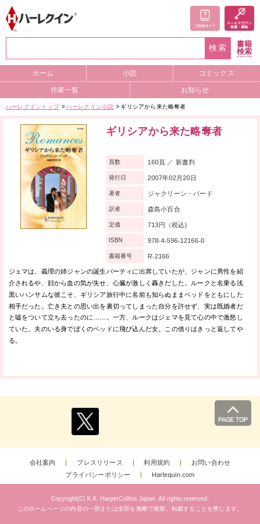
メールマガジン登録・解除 (239, 18)
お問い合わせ (210, 463)
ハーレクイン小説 (90, 106)
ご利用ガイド (205, 18)
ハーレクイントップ (32, 106)
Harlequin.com (173, 475)
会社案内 (43, 463)
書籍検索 (244, 48)
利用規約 (157, 463)
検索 (218, 48)
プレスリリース (99, 463)
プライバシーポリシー (97, 475)
